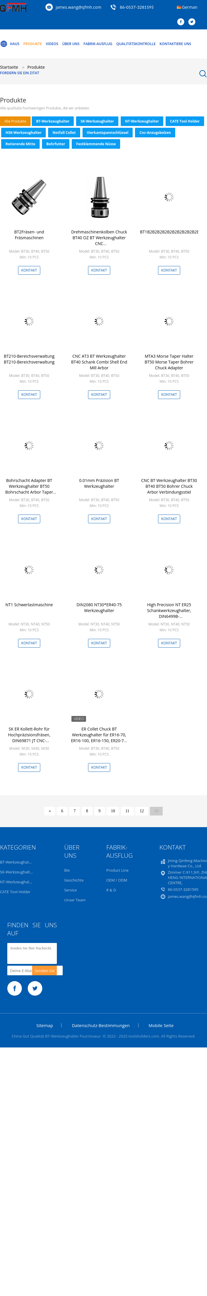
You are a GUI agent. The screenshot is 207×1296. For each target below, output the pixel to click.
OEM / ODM (116, 880)
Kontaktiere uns (175, 43)
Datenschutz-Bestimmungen (100, 1025)
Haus (9, 43)
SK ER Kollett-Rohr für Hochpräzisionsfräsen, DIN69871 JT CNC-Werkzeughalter (29, 737)
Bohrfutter (55, 143)
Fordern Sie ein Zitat (19, 72)
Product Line (117, 870)
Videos (52, 43)
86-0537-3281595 (137, 7)
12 (142, 811)
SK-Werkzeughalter (97, 121)
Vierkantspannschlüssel (108, 132)
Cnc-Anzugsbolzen (155, 132)
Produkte (32, 43)
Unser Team (74, 900)
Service (70, 890)
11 (127, 811)
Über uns (70, 43)
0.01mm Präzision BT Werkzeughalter (99, 483)
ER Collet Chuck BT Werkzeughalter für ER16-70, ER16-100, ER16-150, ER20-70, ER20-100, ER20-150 (99, 737)
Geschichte (74, 880)
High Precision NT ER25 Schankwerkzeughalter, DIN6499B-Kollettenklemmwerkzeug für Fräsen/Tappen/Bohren (169, 616)
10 (113, 811)
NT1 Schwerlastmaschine (29, 604)
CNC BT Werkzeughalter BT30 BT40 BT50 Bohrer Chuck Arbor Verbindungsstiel (169, 486)
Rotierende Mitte (20, 143)
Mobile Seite (161, 1025)
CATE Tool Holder (185, 121)
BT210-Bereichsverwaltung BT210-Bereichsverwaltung (29, 359)
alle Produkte (15, 121)
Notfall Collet (64, 132)
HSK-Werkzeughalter (23, 132)
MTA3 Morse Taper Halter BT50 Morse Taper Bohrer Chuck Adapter (169, 361)
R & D (111, 890)
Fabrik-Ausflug (97, 43)
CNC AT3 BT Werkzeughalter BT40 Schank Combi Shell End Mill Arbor (99, 361)
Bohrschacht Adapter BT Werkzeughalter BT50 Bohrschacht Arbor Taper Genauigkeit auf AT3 (29, 489)
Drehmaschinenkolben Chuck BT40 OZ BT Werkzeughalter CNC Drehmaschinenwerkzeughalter (99, 240)
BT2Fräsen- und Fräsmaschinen (29, 234)
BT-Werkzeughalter (53, 121)
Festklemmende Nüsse (96, 143)
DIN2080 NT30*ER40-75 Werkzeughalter (99, 607)
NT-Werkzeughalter (142, 121)
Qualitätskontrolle (136, 43)
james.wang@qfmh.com (78, 7)
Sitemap (44, 1025)
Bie (67, 870)
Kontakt (29, 270)
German (189, 7)
